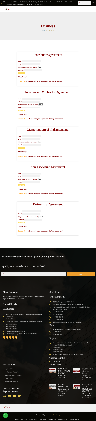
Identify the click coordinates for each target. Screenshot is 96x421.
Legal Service (9, 405)
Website (20, 145)
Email (20, 64)
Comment (21, 70)
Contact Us (22, 81)
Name (20, 61)
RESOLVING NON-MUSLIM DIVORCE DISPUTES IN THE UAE (64, 409)
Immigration (9, 414)
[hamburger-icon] (83, 9)
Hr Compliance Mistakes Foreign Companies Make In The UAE (87, 410)
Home (43, 30)
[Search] (93, 3)
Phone (20, 182)
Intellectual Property (12, 408)
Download (21, 73)
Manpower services (11, 417)
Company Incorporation (13, 411)
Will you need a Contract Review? (28, 67)
